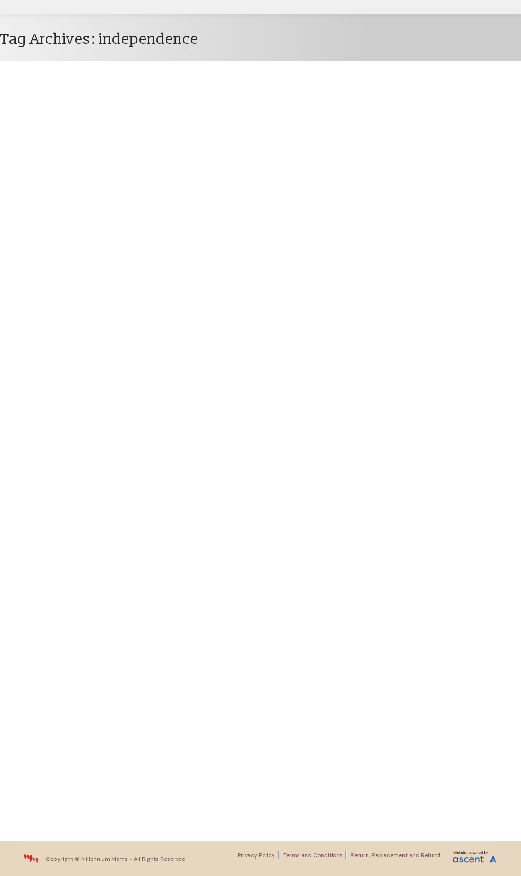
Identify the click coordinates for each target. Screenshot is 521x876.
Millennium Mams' (104, 859)
